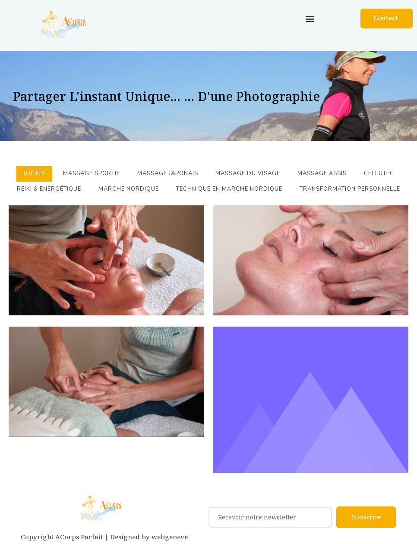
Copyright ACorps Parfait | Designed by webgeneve (104, 536)
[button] (310, 18)
